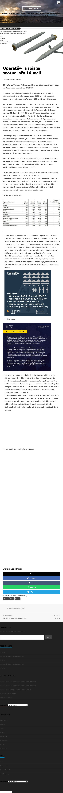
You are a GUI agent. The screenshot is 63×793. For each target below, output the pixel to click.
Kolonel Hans (31, 8)
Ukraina (17, 598)
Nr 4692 (57, 618)
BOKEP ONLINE (4, 693)
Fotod (2, 728)
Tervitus (13, 693)
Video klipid (3, 748)
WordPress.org (4, 774)
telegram (31, 592)
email (31, 583)
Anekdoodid (3, 720)
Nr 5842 (2, 660)
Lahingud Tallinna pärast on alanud (20, 689)
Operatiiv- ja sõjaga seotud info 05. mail (12, 664)
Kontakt (2, 732)
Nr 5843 (2, 652)
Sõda (11, 598)
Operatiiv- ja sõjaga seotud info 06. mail (12, 656)
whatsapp (31, 587)
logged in (10, 631)
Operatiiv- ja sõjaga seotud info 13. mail (15, 618)
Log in (2, 762)
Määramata (3, 736)
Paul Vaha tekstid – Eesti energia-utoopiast (23, 681)
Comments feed (5, 770)
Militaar (6, 598)
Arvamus (2, 724)
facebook (31, 578)
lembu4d (2, 697)
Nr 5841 (2, 668)
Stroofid (2, 744)
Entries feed (3, 766)
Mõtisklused (4, 740)
